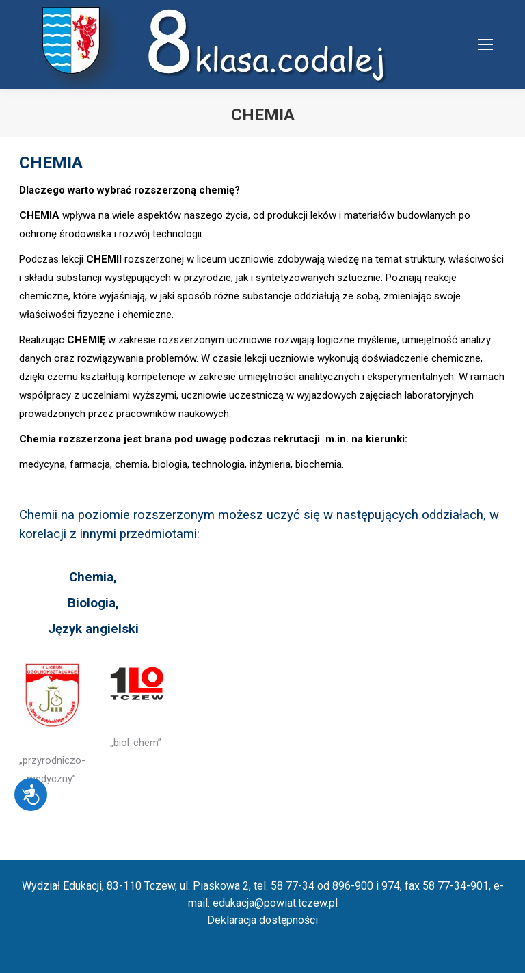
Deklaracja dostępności (262, 920)
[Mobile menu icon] (485, 44)
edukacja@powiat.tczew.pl (275, 902)
